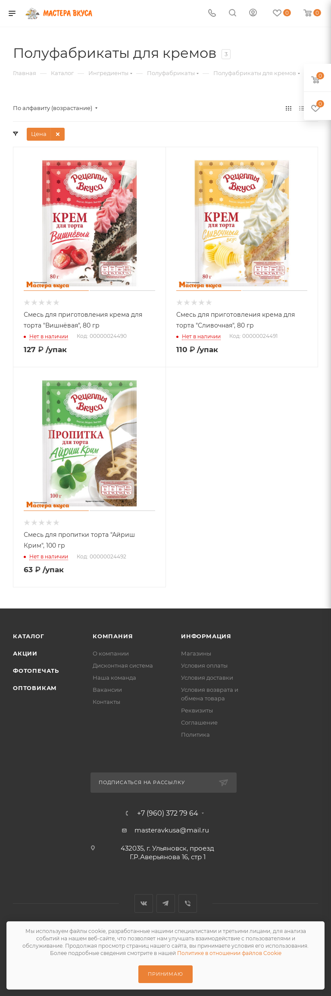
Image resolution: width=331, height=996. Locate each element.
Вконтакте (143, 903)
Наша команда (114, 677)
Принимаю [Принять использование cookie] (165, 974)
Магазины (196, 653)
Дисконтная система (123, 665)
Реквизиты (197, 710)
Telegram (165, 903)
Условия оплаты (204, 665)
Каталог (28, 636)
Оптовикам (35, 687)
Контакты (106, 701)
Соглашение (199, 722)
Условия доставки (207, 677)
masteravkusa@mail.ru (171, 830)
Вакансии (107, 689)
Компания (113, 636)
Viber (187, 903)
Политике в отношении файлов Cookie (229, 953)
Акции (25, 653)
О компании (111, 653)
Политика (195, 734)
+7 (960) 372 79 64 (167, 813)
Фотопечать (36, 670)
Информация (206, 636)
